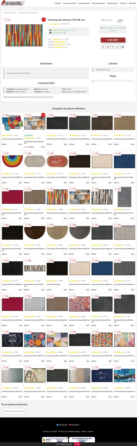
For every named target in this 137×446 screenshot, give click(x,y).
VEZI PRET (113, 39)
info (20, 144)
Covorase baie (84, 3)
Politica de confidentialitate (69, 431)
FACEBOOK (62, 425)
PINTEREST (74, 425)
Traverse (123, 3)
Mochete (132, 3)
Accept (77, 444)
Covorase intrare (69, 3)
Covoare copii (112, 3)
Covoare (58, 3)
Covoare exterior (98, 3)
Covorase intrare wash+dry (28, 13)
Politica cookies (87, 431)
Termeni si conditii (50, 431)
